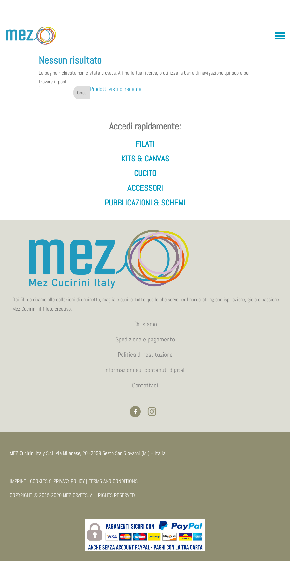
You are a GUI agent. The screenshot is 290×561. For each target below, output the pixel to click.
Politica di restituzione (145, 354)
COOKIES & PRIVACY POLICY (57, 481)
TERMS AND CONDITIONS (113, 481)
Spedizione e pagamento (145, 339)
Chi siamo (145, 324)
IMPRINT (18, 481)
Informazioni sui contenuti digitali (145, 370)
